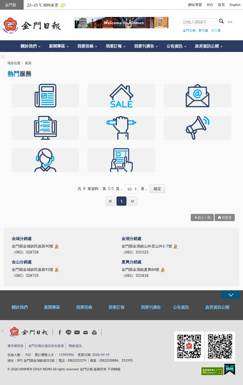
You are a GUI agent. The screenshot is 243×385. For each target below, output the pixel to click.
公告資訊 (174, 46)
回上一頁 (204, 217)
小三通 (216, 30)
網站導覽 (195, 4)
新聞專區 (57, 46)
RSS (210, 4)
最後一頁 (132, 201)
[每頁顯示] (131, 188)
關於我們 (29, 46)
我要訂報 (114, 46)
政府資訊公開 (207, 46)
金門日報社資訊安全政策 (46, 346)
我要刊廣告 (144, 46)
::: (2, 4)
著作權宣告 (15, 346)
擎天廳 (203, 30)
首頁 (221, 4)
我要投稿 (85, 46)
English (235, 4)
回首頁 (227, 217)
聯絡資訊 (75, 346)
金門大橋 (189, 30)
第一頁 (111, 201)
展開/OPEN (230, 295)
